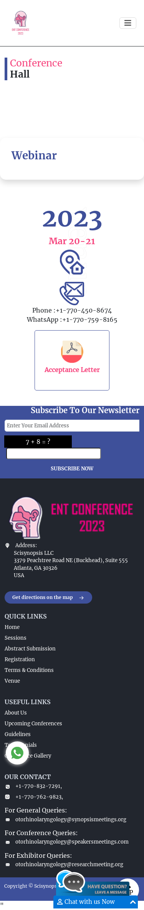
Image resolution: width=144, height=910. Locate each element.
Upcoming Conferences (33, 723)
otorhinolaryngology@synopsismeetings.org (65, 819)
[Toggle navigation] (127, 23)
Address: (26, 545)
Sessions (15, 638)
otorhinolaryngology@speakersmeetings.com (67, 842)
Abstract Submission (30, 648)
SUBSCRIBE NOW (72, 468)
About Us (16, 713)
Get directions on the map (48, 598)
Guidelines (18, 734)
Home (12, 627)
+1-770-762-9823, (34, 797)
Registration (20, 659)
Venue (12, 681)
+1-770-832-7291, (33, 786)
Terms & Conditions (29, 670)
